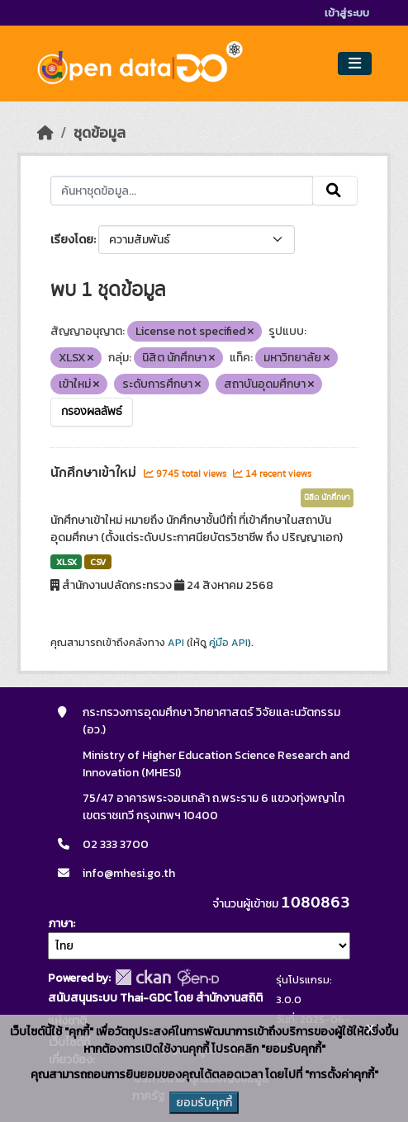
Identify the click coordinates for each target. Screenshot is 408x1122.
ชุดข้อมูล (100, 133)
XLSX (66, 561)
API (176, 642)
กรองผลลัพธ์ (91, 411)
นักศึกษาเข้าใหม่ (95, 472)
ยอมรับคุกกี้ (204, 1102)
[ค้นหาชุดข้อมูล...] (182, 190)
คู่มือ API (228, 642)
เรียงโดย (71, 239)
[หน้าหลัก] (45, 133)
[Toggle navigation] (355, 64)
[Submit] (335, 190)
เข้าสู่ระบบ (347, 13)
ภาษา (60, 923)
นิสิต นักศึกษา (327, 497)
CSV (98, 561)
